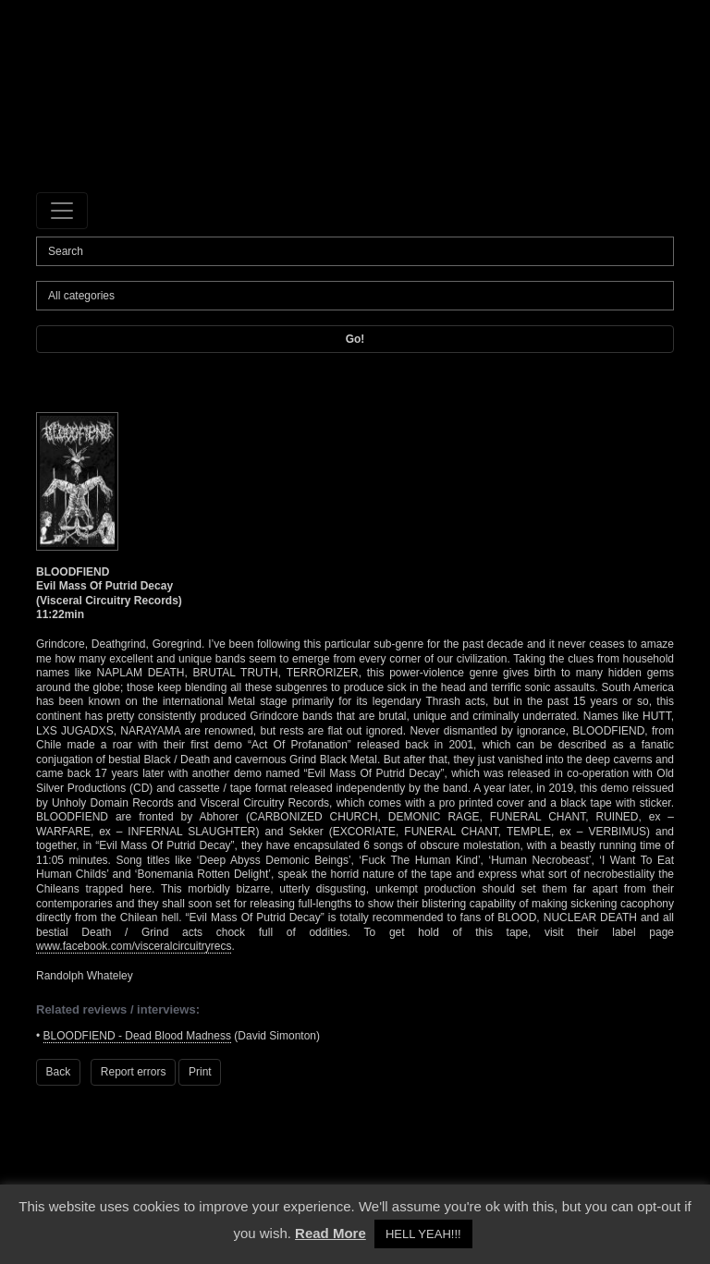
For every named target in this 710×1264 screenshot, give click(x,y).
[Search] (355, 251)
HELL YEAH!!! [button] (423, 1234)
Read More (330, 1233)
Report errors (133, 1071)
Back (58, 1071)
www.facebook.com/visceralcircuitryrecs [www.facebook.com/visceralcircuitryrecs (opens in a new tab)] (133, 946)
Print (200, 1071)
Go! (355, 339)
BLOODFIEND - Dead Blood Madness (137, 1035)
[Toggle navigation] (62, 210)
